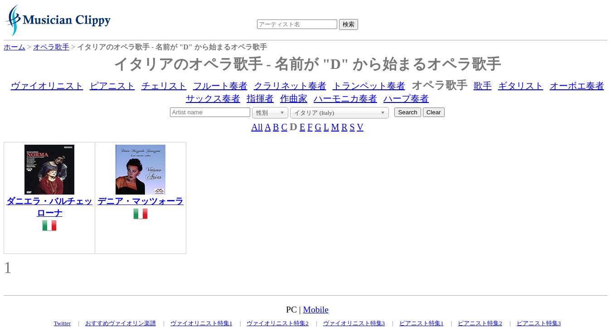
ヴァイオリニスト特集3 (354, 323)
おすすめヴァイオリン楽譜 (120, 323)
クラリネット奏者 (290, 86)
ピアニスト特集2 (480, 323)
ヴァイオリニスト (47, 86)
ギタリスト (520, 86)
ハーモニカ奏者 (345, 98)
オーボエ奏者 (577, 86)
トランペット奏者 (369, 86)
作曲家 (293, 98)
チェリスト (164, 86)
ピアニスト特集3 (539, 323)
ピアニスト (112, 86)
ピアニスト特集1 (421, 323)
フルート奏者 (220, 86)
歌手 (483, 86)
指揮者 (260, 98)
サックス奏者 (213, 98)
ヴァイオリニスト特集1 (201, 323)
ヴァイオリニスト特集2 (278, 323)
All (257, 127)
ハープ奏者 (406, 98)
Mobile (316, 309)
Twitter (62, 323)
